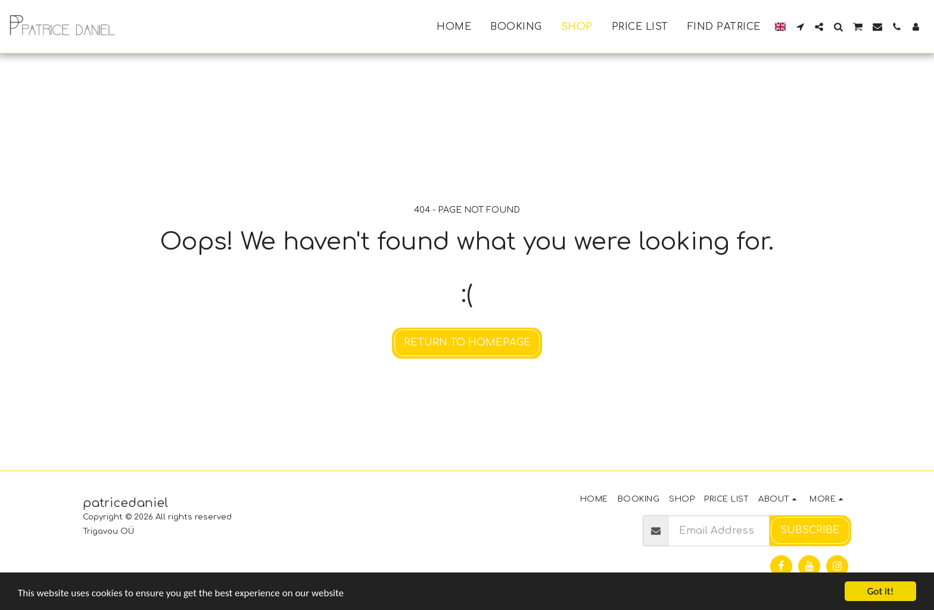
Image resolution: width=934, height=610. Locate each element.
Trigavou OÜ (108, 531)
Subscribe (810, 530)
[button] (800, 27)
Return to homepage (467, 342)
